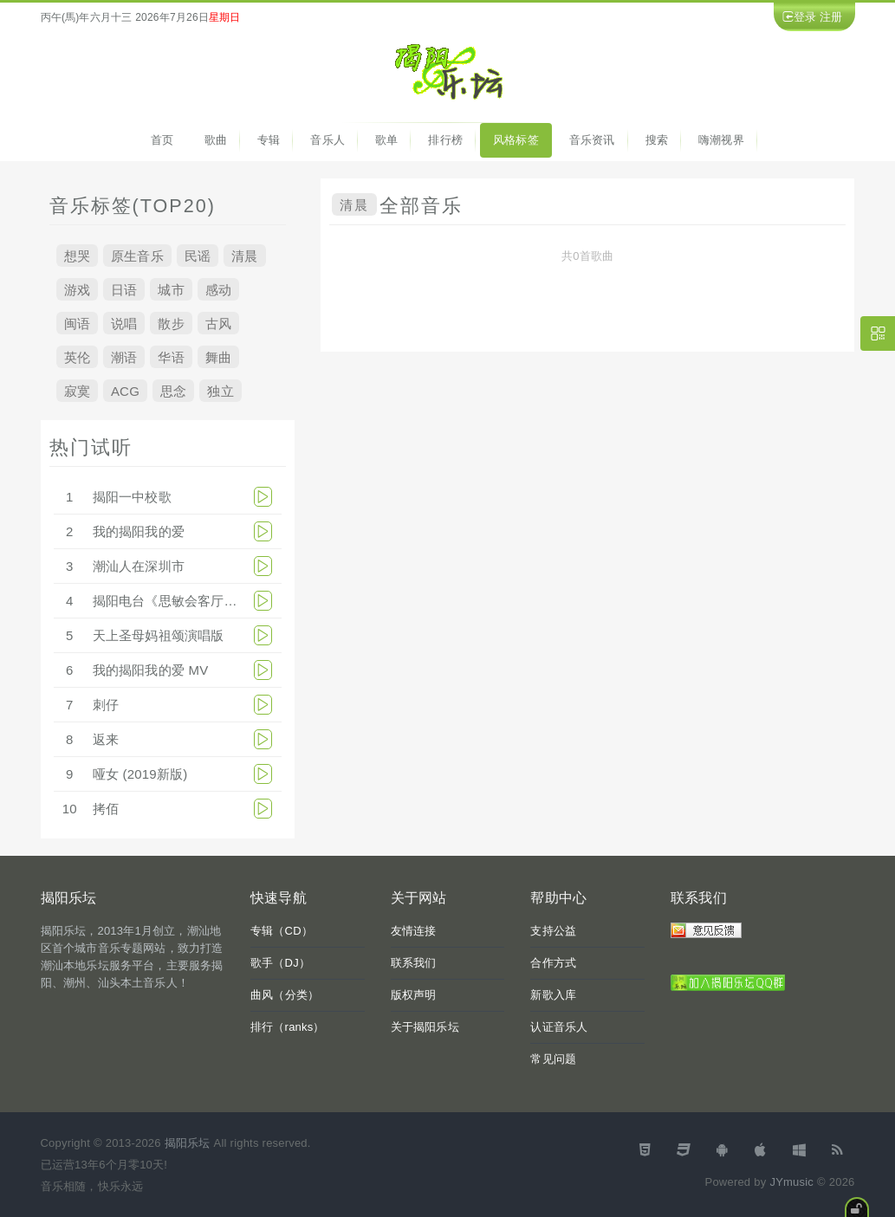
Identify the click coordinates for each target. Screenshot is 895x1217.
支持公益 (553, 930)
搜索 (656, 139)
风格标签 (516, 139)
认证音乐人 (558, 1026)
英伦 (77, 356)
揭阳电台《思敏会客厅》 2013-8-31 (197, 600)
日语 (124, 289)
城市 (171, 289)
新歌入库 (553, 994)
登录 (805, 16)
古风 (218, 322)
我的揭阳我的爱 (139, 531)
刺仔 (106, 704)
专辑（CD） (281, 930)
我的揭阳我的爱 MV (151, 670)
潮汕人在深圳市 (139, 566)
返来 (106, 739)
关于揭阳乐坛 (425, 1026)
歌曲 (215, 139)
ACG (125, 390)
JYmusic (791, 1181)
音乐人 (327, 139)
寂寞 (77, 390)
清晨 (244, 255)
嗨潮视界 (721, 139)
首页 (162, 139)
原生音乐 (137, 255)
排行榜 (445, 139)
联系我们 (414, 962)
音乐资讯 (592, 139)
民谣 (198, 255)
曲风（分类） (284, 994)
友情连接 (414, 930)
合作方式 (553, 962)
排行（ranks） (287, 1026)
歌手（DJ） (280, 962)
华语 (171, 356)
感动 (218, 289)
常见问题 (553, 1058)
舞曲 (218, 356)
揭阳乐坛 (188, 1142)
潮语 (124, 356)
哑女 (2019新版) (140, 774)
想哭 (77, 255)
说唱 (124, 322)
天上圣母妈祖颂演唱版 (158, 635)
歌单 (386, 139)
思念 (173, 390)
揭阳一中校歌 (132, 496)
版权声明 (414, 994)
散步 (171, 322)
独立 (220, 390)
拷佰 (106, 808)
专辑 (268, 139)
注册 (831, 16)
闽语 (77, 322)
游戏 (77, 289)
